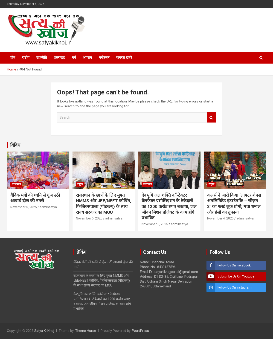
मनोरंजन (104, 58)
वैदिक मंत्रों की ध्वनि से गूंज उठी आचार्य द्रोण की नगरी (35, 198)
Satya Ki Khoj (44, 331)
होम (12, 58)
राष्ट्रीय (25, 58)
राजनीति (41, 58)
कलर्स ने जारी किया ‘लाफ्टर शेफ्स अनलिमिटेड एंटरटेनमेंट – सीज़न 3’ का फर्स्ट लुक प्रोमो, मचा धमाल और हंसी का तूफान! (234, 204)
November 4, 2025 (220, 218)
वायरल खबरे (124, 58)
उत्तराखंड (59, 58)
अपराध (87, 58)
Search (211, 117)
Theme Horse (85, 331)
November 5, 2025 (23, 207)
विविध (15, 145)
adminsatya (48, 207)
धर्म (74, 58)
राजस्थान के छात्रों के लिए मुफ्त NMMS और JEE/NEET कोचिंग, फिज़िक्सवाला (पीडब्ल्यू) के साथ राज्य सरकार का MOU (103, 204)
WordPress (140, 331)
